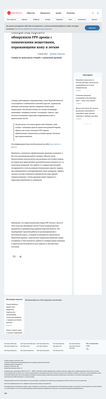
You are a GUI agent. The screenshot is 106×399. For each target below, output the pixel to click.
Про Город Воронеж (58, 343)
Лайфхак (36, 19)
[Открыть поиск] (93, 13)
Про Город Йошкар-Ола (11, 346)
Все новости (11, 19)
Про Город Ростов (58, 350)
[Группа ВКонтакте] (87, 349)
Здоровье (59, 19)
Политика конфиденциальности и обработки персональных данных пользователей (27, 383)
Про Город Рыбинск (42, 346)
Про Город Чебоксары (10, 343)
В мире (47, 19)
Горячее (24, 19)
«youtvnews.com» (18, 360)
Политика (71, 13)
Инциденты (45, 13)
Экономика (82, 19)
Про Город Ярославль (43, 343)
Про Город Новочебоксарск (28, 343)
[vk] (14, 256)
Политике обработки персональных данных (33, 29)
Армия (58, 13)
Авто (70, 19)
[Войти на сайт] (98, 13)
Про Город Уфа (57, 346)
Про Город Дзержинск (10, 350)
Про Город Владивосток (27, 350)
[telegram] (21, 256)
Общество (31, 13)
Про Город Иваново (74, 343)
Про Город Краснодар (43, 350)
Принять (92, 28)
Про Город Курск (25, 346)
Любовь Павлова (57, 54)
